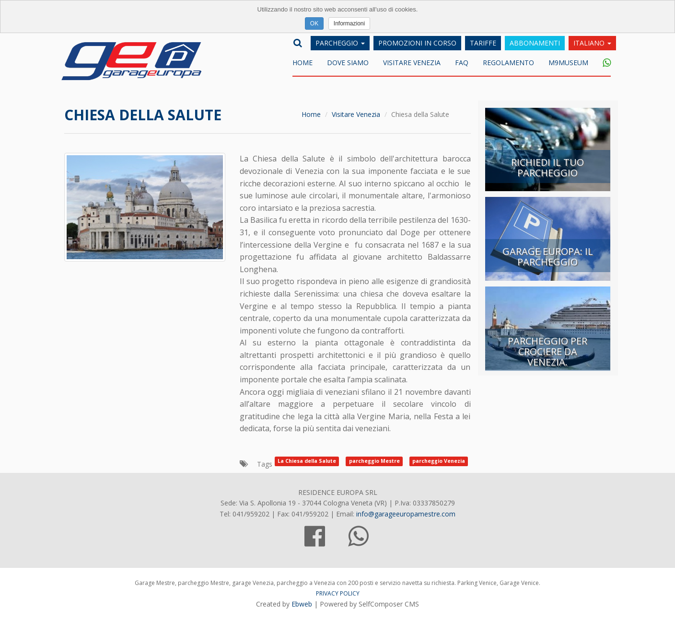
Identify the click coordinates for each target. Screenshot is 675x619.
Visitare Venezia (412, 62)
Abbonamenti (535, 42)
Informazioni (349, 23)
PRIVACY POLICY (338, 593)
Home (302, 62)
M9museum (568, 62)
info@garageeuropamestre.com (405, 513)
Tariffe (483, 42)
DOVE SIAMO (348, 62)
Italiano (592, 42)
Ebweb (301, 603)
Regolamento (508, 62)
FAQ (461, 62)
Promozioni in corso (417, 42)
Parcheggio (340, 42)
